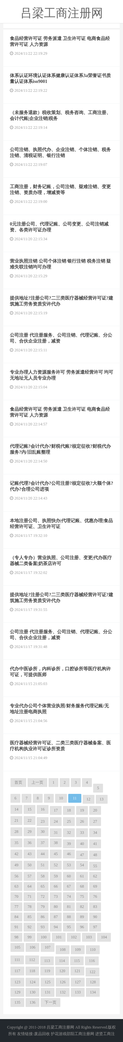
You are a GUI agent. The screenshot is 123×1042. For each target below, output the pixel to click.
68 (82, 886)
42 (16, 854)
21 (16, 820)
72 (43, 896)
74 (69, 896)
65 (43, 886)
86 (43, 916)
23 (43, 821)
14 (16, 809)
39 (69, 843)
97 (95, 927)
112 (32, 959)
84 (16, 916)
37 (43, 842)
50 (29, 865)
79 (43, 906)
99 (29, 937)
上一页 (37, 782)
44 (43, 854)
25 (69, 821)
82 (82, 906)
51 (43, 865)
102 (74, 937)
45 (56, 854)
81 (69, 906)
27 (95, 821)
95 (69, 927)
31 (56, 832)
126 (63, 982)
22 (29, 820)
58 (43, 876)
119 (47, 971)
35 (16, 842)
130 (32, 992)
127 (78, 982)
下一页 (50, 1002)
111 (17, 959)
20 (95, 810)
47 (82, 855)
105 (17, 947)
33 (82, 832)
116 (92, 960)
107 (48, 947)
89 (82, 916)
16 (43, 809)
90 (95, 916)
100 (44, 937)
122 (92, 972)
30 (43, 831)
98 (16, 937)
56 (16, 876)
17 (56, 810)
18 (69, 810)
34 (95, 832)
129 (17, 992)
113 (47, 960)
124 (32, 982)
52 (56, 865)
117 (17, 971)
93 (43, 927)
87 (56, 916)
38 (56, 842)
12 (89, 799)
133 (78, 992)
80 (56, 906)
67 (69, 886)
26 (82, 821)
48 (95, 855)
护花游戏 (59, 1034)
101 (59, 937)
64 (29, 886)
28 (16, 831)
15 (29, 809)
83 (95, 906)
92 (29, 927)
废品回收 (42, 1034)
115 (77, 960)
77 (16, 906)
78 (29, 906)
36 (29, 842)
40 (82, 843)
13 (102, 799)
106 (32, 947)
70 (16, 896)
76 (95, 896)
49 (16, 865)
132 (63, 992)
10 (61, 798)
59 (56, 876)
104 (104, 937)
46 (69, 854)
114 (62, 960)
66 (56, 886)
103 (89, 937)
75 (82, 896)
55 (95, 866)
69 (95, 886)
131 (48, 992)
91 (16, 927)
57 (29, 876)
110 (93, 949)
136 (32, 1002)
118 (32, 971)
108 (63, 949)
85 (29, 916)
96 (82, 927)
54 (82, 865)
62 (95, 876)
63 (16, 886)
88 (69, 916)
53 (69, 865)
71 (29, 896)
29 (29, 831)
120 (62, 971)
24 (56, 821)
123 (17, 982)
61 (82, 876)
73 (56, 896)
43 (29, 854)
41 (95, 843)
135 (17, 1002)
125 (48, 982)
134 (93, 992)
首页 (18, 782)
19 (82, 810)
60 (69, 876)
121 (77, 971)
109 (78, 949)
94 (56, 927)
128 (93, 982)
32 (69, 832)
